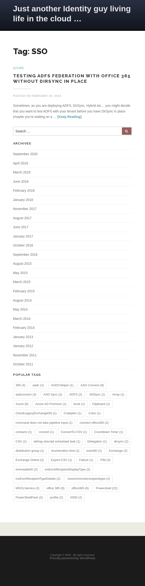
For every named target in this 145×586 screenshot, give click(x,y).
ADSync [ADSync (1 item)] (97, 396)
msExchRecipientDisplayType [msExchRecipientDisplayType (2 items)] (67, 470)
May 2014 (20, 310)
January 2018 (23, 200)
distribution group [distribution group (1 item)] (30, 452)
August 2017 (22, 219)
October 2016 (23, 246)
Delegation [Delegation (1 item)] (97, 442)
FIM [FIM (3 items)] (105, 461)
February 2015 (24, 292)
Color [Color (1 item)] (95, 414)
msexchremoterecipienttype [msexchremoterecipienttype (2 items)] (88, 480)
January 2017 (23, 237)
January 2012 (23, 347)
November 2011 (25, 356)
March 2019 (22, 173)
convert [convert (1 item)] (46, 433)
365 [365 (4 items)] (20, 386)
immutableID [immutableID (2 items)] (27, 470)
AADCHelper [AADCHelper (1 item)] (62, 386)
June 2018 (21, 182)
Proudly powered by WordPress (72, 560)
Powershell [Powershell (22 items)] (106, 489)
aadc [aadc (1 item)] (38, 386)
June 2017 (21, 228)
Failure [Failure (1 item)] (86, 461)
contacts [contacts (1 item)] (24, 433)
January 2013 (23, 338)
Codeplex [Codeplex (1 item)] (73, 414)
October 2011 (23, 365)
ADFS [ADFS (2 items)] (75, 396)
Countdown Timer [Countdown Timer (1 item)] (108, 433)
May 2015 (20, 274)
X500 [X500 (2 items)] (76, 499)
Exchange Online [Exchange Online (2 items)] (30, 461)
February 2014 (24, 329)
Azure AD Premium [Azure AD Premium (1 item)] (50, 405)
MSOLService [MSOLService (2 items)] (28, 489)
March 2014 (22, 319)
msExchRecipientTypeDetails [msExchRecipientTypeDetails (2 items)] (38, 480)
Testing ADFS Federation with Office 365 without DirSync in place (72, 79)
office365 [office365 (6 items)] (80, 489)
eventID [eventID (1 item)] (94, 452)
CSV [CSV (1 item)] (21, 442)
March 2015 (22, 283)
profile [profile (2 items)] (56, 499)
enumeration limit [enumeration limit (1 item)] (65, 452)
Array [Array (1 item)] (118, 396)
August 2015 (22, 264)
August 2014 (22, 301)
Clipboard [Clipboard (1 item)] (101, 405)
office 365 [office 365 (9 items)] (55, 489)
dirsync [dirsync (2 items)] (121, 442)
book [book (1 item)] (79, 405)
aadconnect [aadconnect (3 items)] (26, 396)
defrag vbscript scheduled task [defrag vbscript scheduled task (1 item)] (57, 442)
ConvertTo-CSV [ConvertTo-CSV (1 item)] (74, 433)
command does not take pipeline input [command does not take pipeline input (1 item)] (44, 424)
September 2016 (25, 255)
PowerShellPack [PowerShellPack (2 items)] (29, 499)
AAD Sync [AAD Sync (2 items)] (52, 396)
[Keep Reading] (69, 117)
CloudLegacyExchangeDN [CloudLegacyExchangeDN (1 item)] (36, 414)
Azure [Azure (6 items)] (22, 405)
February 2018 (24, 191)
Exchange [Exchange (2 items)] (118, 452)
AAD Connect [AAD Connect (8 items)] (92, 386)
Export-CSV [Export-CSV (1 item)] (61, 461)
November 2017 (25, 209)
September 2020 (25, 155)
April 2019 (20, 164)
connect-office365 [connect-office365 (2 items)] (94, 424)
